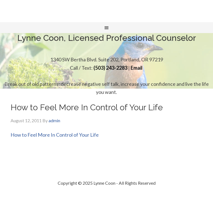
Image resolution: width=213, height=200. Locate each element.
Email (137, 68)
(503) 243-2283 (110, 68)
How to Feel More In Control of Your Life (55, 135)
